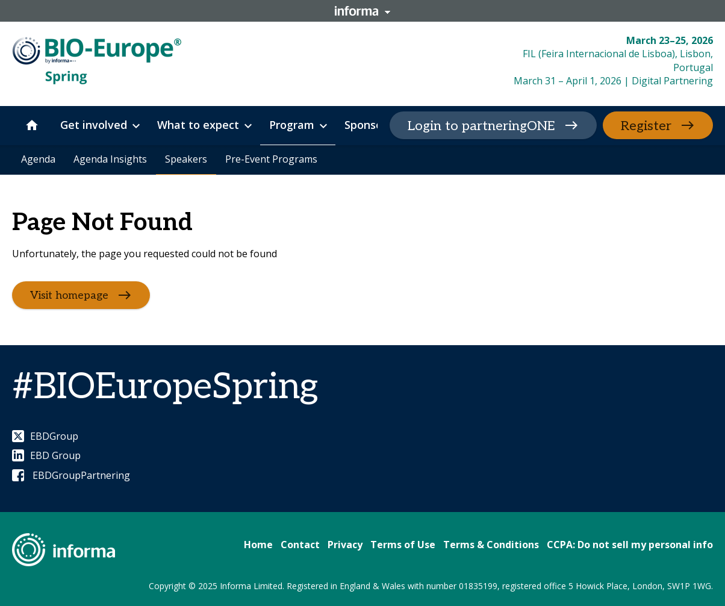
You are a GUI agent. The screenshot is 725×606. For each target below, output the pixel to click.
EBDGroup (45, 436)
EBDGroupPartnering (71, 475)
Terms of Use (402, 544)
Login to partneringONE (481, 126)
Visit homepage (69, 295)
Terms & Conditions (491, 544)
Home (258, 544)
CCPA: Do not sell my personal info (630, 544)
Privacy (345, 544)
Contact (300, 544)
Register (646, 126)
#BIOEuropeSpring (165, 387)
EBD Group (46, 455)
